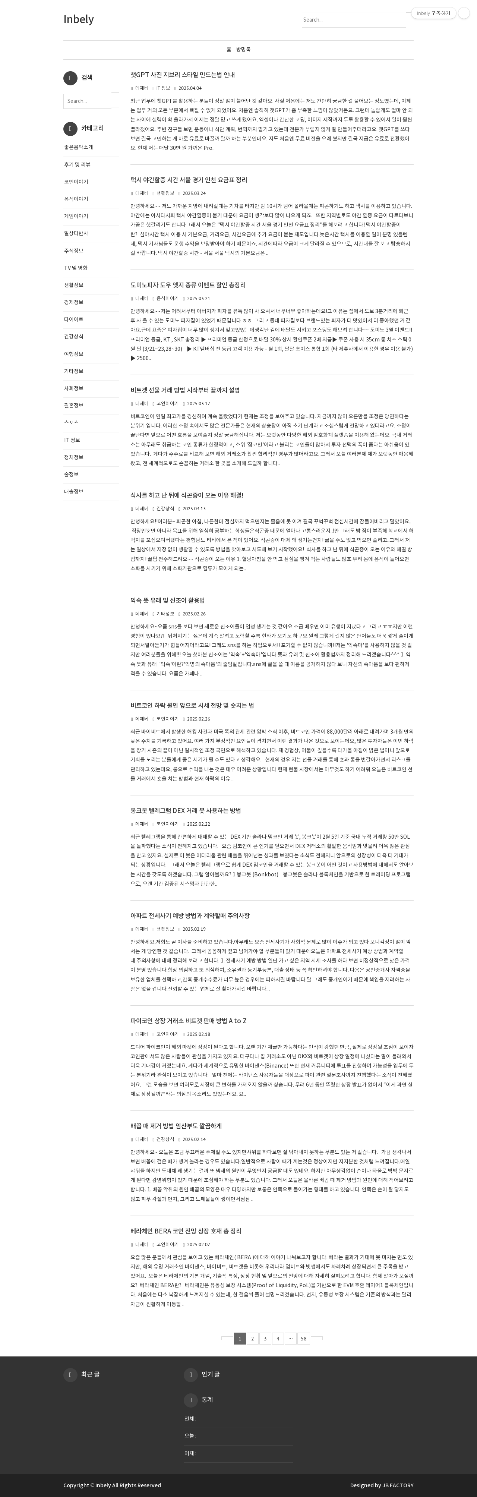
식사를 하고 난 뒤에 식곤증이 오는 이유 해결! (187, 495)
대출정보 (73, 492)
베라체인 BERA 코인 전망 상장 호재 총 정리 (185, 1231)
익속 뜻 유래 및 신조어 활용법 (167, 601)
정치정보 (73, 458)
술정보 (71, 475)
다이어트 (73, 320)
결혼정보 (73, 406)
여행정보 (73, 354)
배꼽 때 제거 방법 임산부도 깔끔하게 (176, 1126)
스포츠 (71, 423)
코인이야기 (168, 404)
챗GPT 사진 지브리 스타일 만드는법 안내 (182, 75)
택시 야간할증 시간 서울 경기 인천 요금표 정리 (188, 180)
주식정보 (73, 251)
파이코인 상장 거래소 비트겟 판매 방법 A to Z (188, 1021)
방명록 (243, 50)
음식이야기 (168, 299)
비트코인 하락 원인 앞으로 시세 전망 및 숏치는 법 (192, 706)
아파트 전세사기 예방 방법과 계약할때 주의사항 (190, 916)
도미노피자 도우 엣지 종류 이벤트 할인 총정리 (188, 285)
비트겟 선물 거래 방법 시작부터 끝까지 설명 (185, 390)
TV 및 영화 (76, 268)
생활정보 (165, 193)
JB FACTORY (398, 1485)
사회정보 (73, 389)
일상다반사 (76, 234)
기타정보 (165, 614)
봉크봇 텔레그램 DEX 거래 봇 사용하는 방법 (185, 811)
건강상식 (165, 509)
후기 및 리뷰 (77, 165)
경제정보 (73, 303)
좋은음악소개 (78, 148)
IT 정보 (163, 88)
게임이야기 (76, 217)
